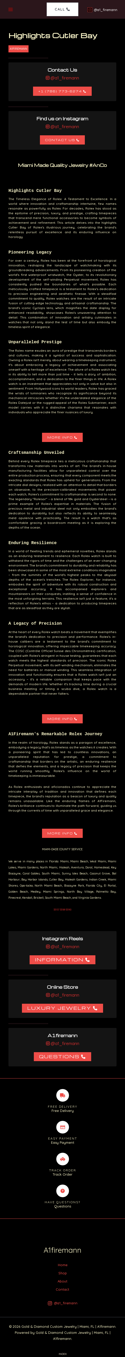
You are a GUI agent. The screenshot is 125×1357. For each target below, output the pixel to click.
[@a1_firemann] (102, 9)
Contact (62, 1289)
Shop (62, 1273)
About (62, 1281)
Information (59, 959)
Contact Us (60, 140)
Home (62, 1265)
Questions (59, 1056)
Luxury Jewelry (59, 1008)
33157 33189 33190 (62, 909)
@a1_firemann (64, 78)
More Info (60, 437)
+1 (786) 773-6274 (60, 91)
